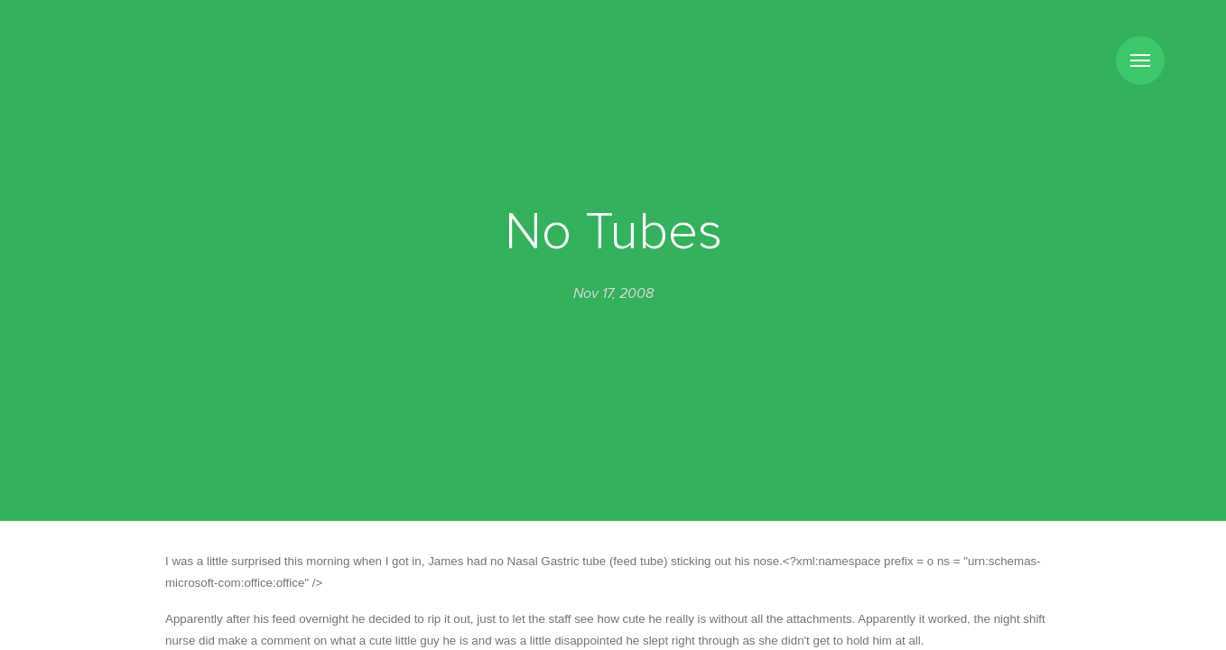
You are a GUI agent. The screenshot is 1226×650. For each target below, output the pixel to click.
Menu (1140, 60)
